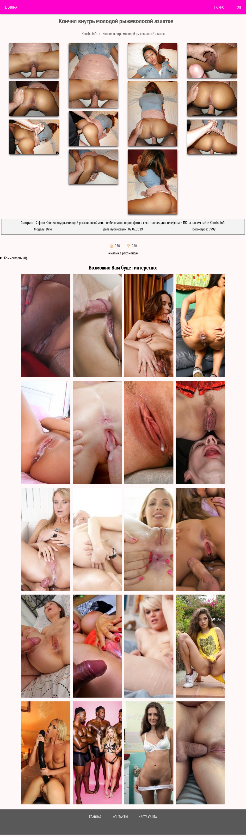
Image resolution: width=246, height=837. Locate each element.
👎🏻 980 (131, 245)
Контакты (120, 816)
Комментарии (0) (15, 257)
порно (219, 7)
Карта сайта (148, 816)
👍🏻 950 (114, 245)
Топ (238, 7)
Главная (11, 7)
